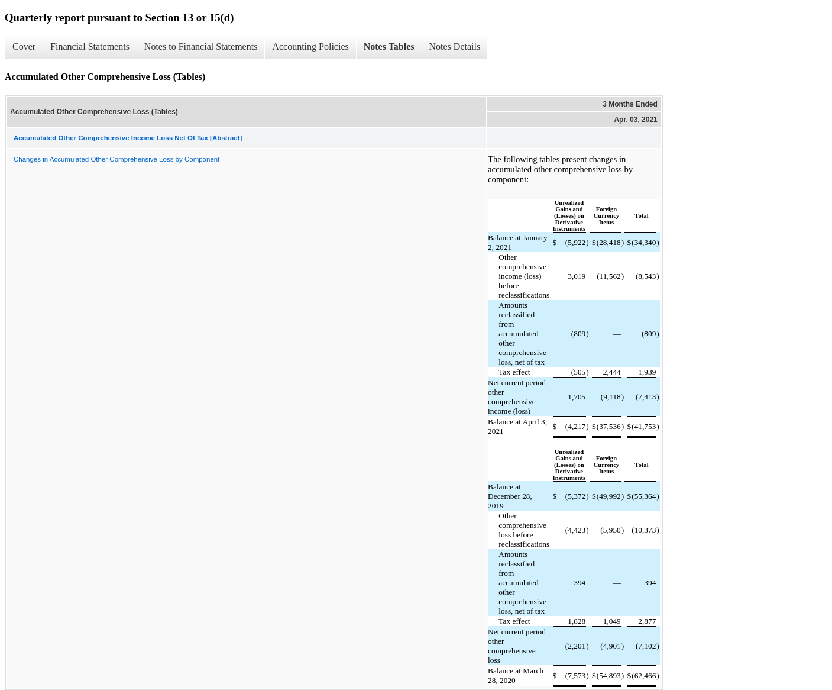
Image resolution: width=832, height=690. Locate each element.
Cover (23, 46)
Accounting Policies (310, 46)
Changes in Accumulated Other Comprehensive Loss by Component (116, 159)
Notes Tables (389, 46)
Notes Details (455, 46)
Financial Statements (90, 46)
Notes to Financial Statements (201, 46)
